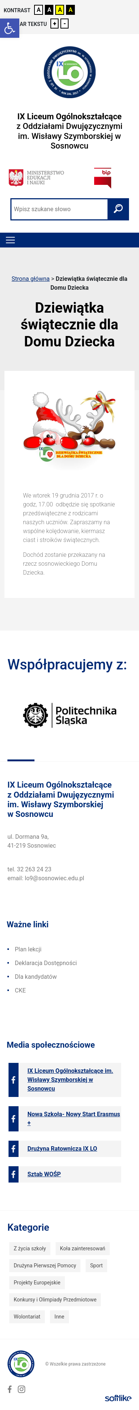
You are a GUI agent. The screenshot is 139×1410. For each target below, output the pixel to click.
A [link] (39, 9)
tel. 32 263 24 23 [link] (29, 869)
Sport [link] (96, 1265)
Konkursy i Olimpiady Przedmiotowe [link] (55, 1300)
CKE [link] (20, 990)
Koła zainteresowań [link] (82, 1248)
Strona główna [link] (30, 278)
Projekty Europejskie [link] (37, 1283)
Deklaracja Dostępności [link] (46, 963)
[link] (9, 28)
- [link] (64, 23)
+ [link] (54, 23)
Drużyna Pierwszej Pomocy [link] (45, 1265)
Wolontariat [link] (27, 1317)
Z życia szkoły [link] (30, 1248)
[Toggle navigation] (10, 240)
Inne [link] (59, 1317)
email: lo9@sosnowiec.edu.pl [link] (45, 878)
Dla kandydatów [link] (36, 976)
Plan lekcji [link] (28, 949)
